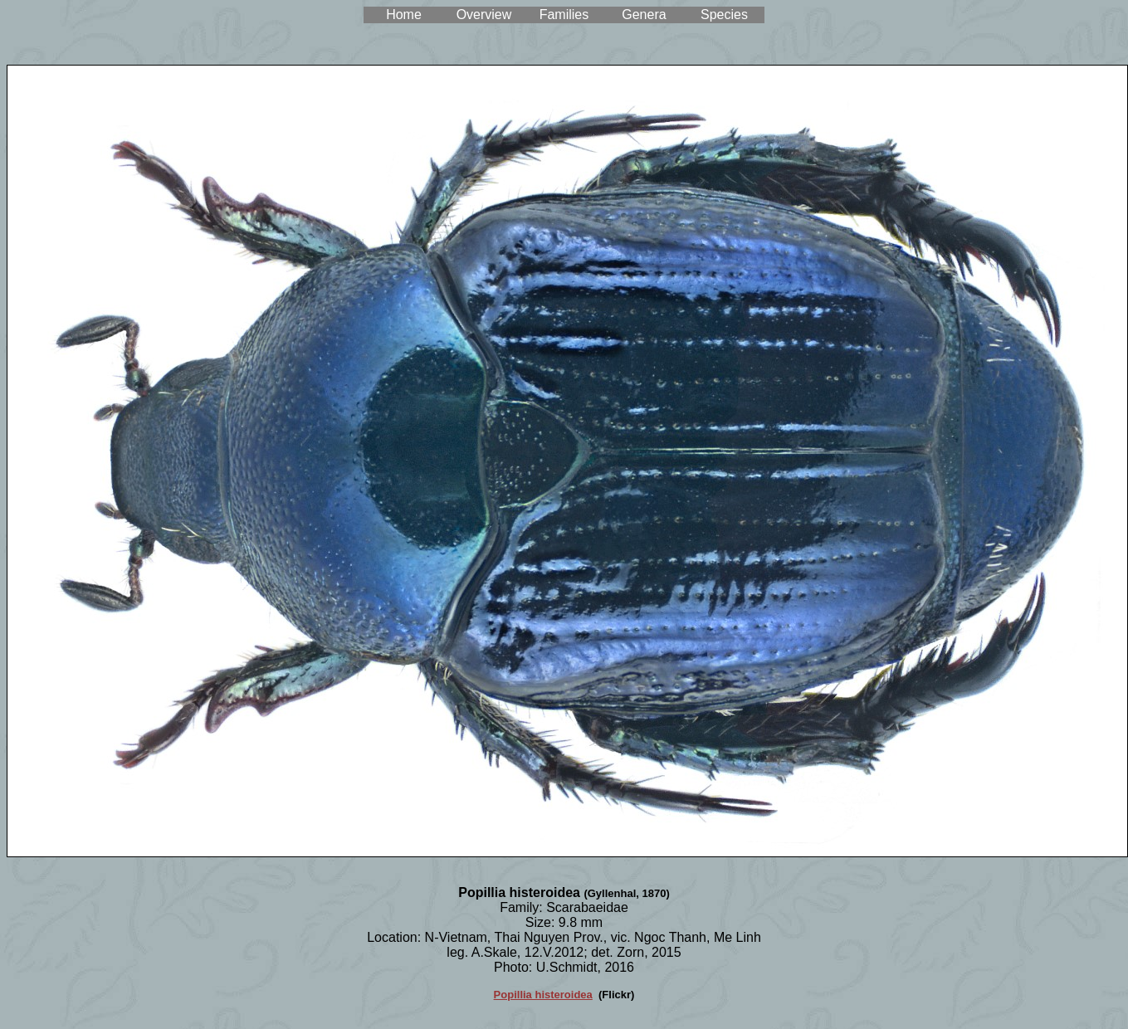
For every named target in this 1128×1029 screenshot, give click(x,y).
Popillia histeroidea (543, 994)
